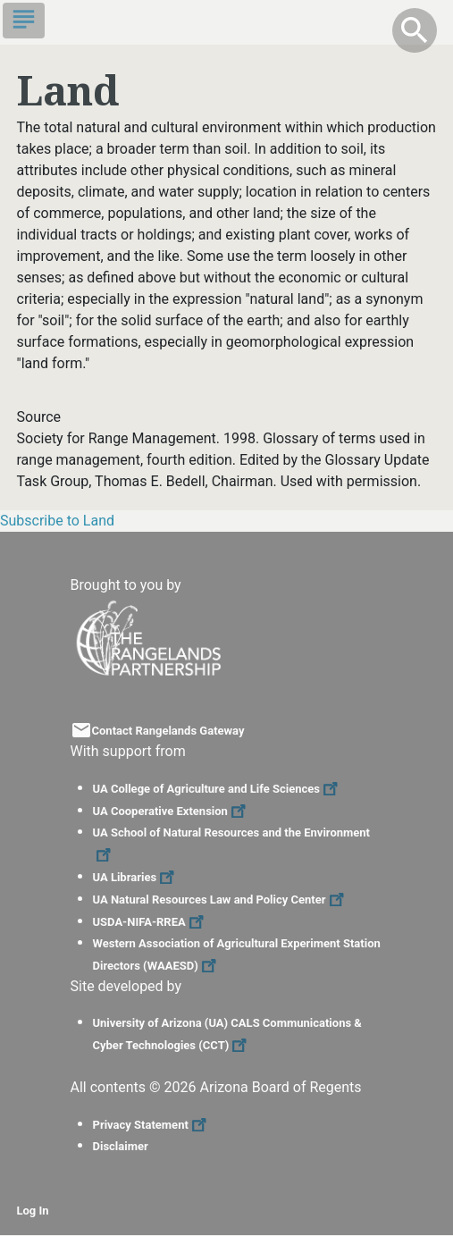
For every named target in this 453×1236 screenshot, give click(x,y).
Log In (33, 1210)
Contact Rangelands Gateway (168, 730)
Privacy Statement (152, 1124)
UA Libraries (136, 877)
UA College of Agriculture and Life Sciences (217, 788)
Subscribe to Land (57, 520)
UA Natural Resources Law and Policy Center (220, 899)
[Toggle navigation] (24, 20)
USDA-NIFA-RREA (150, 922)
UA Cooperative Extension (171, 811)
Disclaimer (120, 1146)
